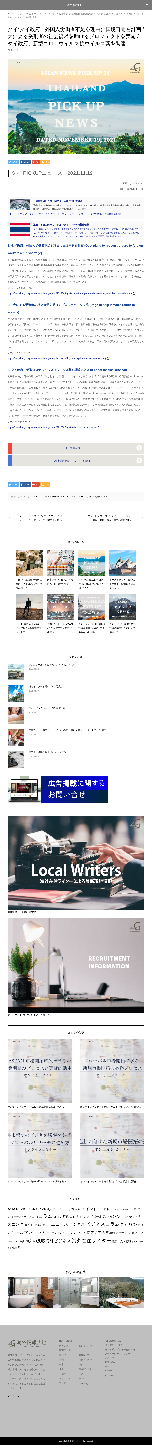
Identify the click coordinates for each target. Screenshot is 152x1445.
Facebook (111, 1376)
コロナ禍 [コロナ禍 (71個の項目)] (76, 1216)
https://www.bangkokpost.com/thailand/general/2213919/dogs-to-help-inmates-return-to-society (58, 358)
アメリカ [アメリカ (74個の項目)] (68, 1209)
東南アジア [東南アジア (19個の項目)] (13, 1241)
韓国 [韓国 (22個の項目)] (14, 1247)
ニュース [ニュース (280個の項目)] (59, 1224)
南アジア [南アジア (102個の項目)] (94, 1232)
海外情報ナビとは (114, 1345)
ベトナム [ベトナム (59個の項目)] (16, 1232)
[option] (30, 1292)
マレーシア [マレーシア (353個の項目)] (35, 1232)
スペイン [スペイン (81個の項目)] (109, 1216)
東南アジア (65, 1350)
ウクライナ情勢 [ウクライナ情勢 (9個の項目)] (121, 1209)
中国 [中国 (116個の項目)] (82, 1233)
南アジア (90, 496)
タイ (16, 496)
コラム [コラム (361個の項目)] (45, 1216)
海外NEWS (84, 1355)
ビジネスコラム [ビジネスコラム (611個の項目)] (103, 1224)
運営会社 (109, 1357)
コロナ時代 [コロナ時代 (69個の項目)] (61, 1216)
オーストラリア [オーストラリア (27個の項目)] (22, 1216)
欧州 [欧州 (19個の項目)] (22, 1241)
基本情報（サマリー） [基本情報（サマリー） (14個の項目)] (120, 1233)
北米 (61, 1369)
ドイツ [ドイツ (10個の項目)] (34, 1225)
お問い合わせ (112, 1362)
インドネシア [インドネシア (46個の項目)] (106, 1209)
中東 (61, 1364)
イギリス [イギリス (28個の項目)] (80, 1209)
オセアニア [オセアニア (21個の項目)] (135, 1209)
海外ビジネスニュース (29, 496)
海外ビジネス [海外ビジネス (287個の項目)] (58, 1240)
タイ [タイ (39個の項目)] (27, 1224)
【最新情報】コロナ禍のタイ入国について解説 (58, 201)
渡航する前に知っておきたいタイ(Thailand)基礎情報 (61, 224)
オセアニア (65, 1378)
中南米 (62, 1373)
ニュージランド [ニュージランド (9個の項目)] (43, 1225)
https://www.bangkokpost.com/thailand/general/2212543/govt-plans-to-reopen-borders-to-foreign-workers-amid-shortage (71, 293)
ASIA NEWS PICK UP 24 (59, 496)
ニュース (81, 496)
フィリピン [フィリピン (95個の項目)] (128, 1224)
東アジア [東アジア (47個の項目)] (138, 1232)
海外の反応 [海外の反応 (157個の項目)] (35, 1241)
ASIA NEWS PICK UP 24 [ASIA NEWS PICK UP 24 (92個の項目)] (27, 1209)
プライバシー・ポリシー (118, 1353)
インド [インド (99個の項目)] (91, 1209)
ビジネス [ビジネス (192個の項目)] (77, 1224)
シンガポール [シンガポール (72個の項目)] (92, 1216)
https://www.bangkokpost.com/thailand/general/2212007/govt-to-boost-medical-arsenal (54, 427)
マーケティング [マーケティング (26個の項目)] (55, 1232)
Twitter (110, 1370)
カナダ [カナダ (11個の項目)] (35, 1217)
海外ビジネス (101, 496)
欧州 (61, 1359)
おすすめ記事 (76, 1272)
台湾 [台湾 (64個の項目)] (105, 1232)
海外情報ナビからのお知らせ (120, 1349)
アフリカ (63, 1383)
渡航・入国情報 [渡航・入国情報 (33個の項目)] (121, 1241)
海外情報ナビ (76, 5)
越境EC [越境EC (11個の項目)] (135, 1241)
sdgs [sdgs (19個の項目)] (48, 1209)
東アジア (63, 1345)
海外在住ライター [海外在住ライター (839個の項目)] (91, 1240)
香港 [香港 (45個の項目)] (21, 1247)
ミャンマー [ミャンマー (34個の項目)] (72, 1232)
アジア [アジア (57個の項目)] (56, 1209)
